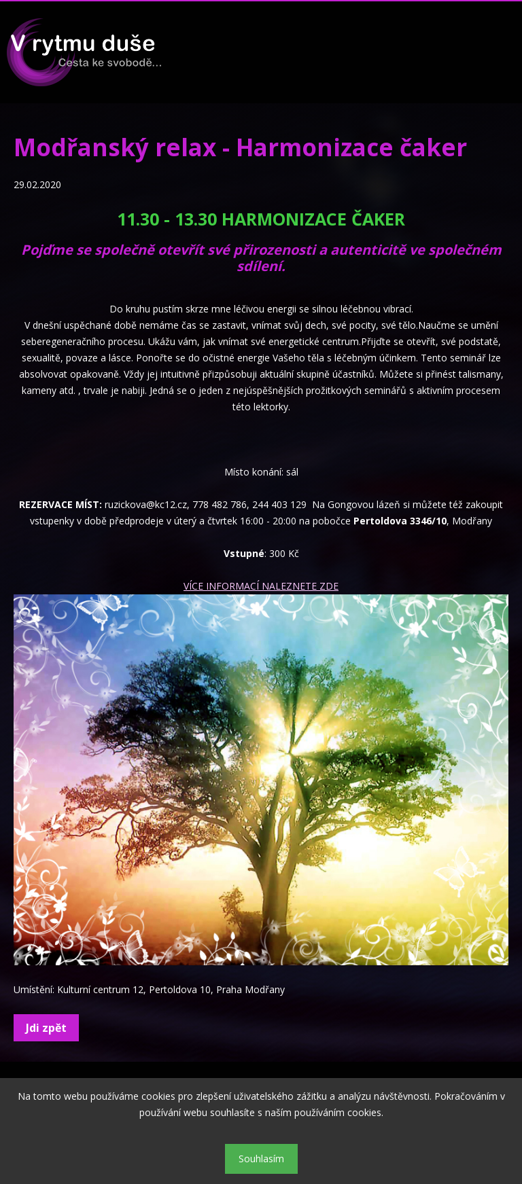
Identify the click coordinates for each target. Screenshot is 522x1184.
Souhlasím (261, 1158)
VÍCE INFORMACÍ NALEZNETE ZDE (261, 585)
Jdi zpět (46, 1027)
